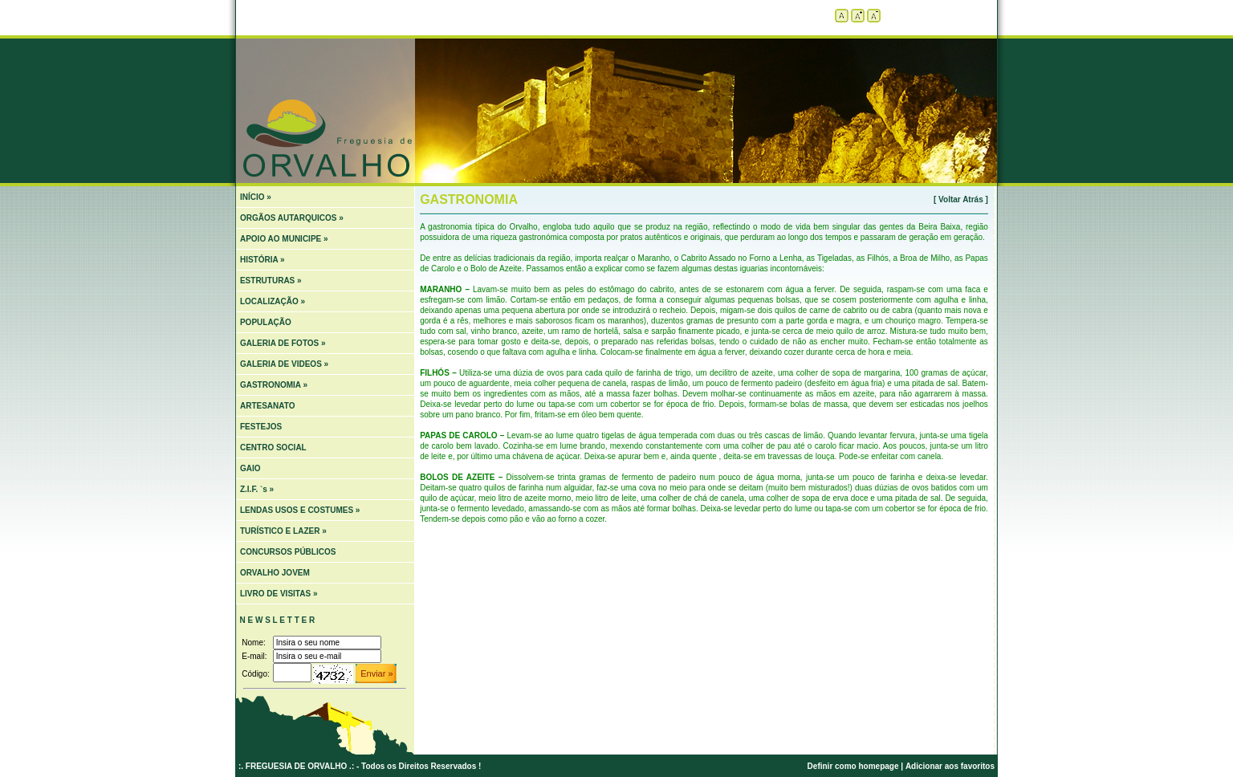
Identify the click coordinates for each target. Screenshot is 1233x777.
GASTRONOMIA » (273, 384)
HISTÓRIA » (262, 259)
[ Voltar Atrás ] (961, 199)
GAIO (250, 468)
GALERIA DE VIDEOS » (284, 364)
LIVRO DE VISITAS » (279, 593)
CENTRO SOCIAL (273, 447)
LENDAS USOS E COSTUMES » (300, 510)
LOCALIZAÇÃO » (272, 301)
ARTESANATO (267, 405)
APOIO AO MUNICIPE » (284, 238)
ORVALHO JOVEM (275, 572)
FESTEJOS (261, 426)
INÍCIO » (255, 197)
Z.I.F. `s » (257, 489)
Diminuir (874, 15)
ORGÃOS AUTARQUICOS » (292, 218)
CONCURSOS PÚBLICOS (288, 551)
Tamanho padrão (841, 15)
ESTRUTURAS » (271, 280)
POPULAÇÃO (265, 322)
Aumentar (858, 15)
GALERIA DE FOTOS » (283, 343)
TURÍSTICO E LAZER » (283, 531)
